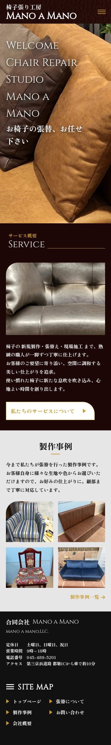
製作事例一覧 (84, 596)
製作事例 (22, 712)
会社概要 (22, 723)
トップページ (27, 701)
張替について (70, 701)
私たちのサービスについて (43, 411)
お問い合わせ (70, 712)
